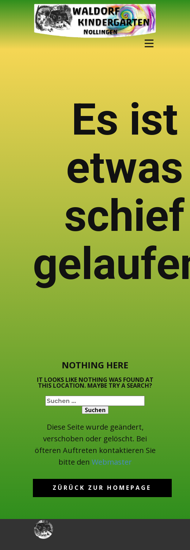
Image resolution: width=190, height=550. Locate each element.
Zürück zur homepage (102, 488)
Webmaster (112, 462)
